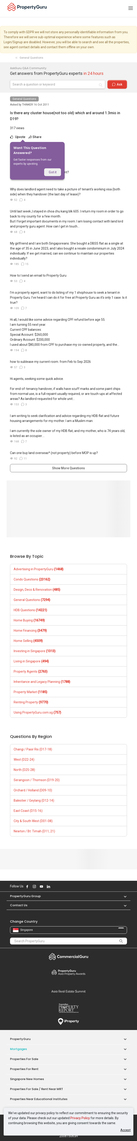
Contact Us (18, 905)
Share (35, 137)
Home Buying (29, 620)
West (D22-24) (24, 759)
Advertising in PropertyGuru (38, 569)
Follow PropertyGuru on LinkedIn (48, 886)
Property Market (30, 692)
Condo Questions (32, 579)
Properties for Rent (24, 1069)
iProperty (68, 1021)
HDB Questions (30, 610)
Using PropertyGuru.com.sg (37, 712)
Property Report (68, 1008)
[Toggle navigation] (130, 8)
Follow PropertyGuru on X (54, 886)
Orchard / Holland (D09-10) (33, 790)
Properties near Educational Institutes (38, 1099)
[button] (123, 896)
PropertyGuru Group (25, 896)
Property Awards (68, 972)
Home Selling (28, 641)
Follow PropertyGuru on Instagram (34, 886)
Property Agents (31, 671)
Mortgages (18, 1049)
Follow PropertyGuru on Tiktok (60, 886)
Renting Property (31, 702)
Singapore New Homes (27, 1079)
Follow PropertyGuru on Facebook (27, 886)
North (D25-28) (24, 770)
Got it (52, 172)
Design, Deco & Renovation (37, 589)
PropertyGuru (20, 1039)
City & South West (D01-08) (33, 821)
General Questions (24, 99)
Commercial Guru (68, 956)
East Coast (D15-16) (28, 811)
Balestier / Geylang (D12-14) (34, 800)
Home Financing (30, 630)
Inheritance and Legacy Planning (42, 682)
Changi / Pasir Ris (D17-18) (33, 749)
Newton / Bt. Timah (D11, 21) (34, 831)
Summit (68, 991)
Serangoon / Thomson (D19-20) (37, 780)
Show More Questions (68, 468)
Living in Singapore (31, 661)
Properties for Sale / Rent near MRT (36, 1089)
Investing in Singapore (35, 651)
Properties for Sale (24, 1059)
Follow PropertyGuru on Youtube (41, 886)
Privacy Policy (80, 1118)
